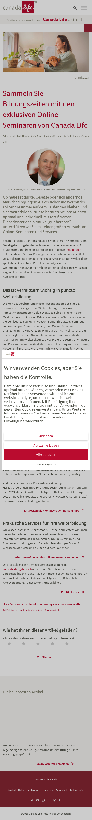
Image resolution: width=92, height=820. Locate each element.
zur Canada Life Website (46, 779)
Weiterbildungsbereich (17, 569)
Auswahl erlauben (46, 445)
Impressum (48, 790)
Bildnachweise (77, 790)
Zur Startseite (46, 657)
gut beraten (74, 250)
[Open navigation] (84, 8)
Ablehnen (46, 436)
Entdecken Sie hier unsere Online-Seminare (51, 510)
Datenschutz (62, 790)
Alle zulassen (46, 454)
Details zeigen (44, 464)
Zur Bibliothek (70, 592)
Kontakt (12, 790)
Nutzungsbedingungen (29, 790)
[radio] (10, 644)
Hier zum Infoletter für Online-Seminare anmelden (47, 557)
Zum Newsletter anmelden (52, 763)
